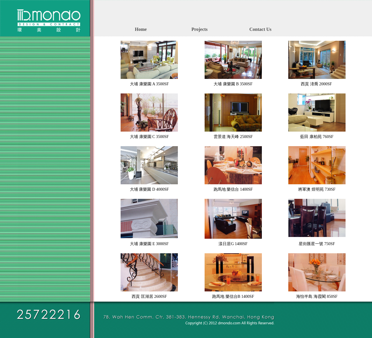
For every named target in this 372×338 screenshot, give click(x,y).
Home (141, 29)
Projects (200, 29)
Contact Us (260, 29)
